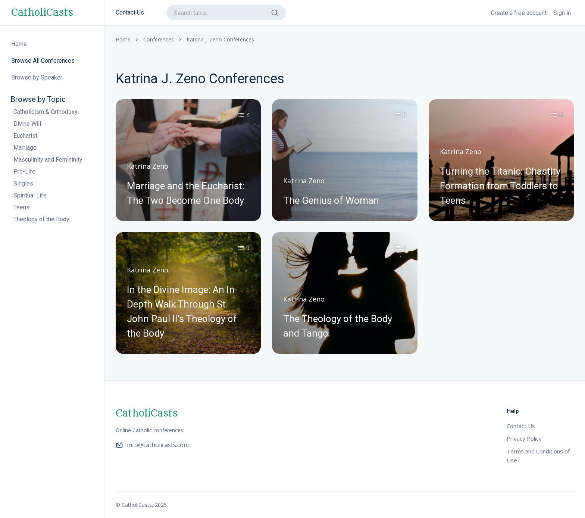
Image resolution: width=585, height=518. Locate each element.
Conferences (158, 39)
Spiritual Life (30, 195)
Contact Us (130, 12)
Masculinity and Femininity (47, 159)
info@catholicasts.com (152, 445)
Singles (23, 183)
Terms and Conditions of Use (538, 455)
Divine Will (27, 123)
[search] (226, 12)
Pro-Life (24, 171)
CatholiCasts (42, 12)
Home (123, 39)
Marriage (25, 147)
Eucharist (25, 135)
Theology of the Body (41, 219)
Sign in (562, 12)
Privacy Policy (524, 438)
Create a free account (519, 12)
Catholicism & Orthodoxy (45, 111)
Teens (21, 207)
